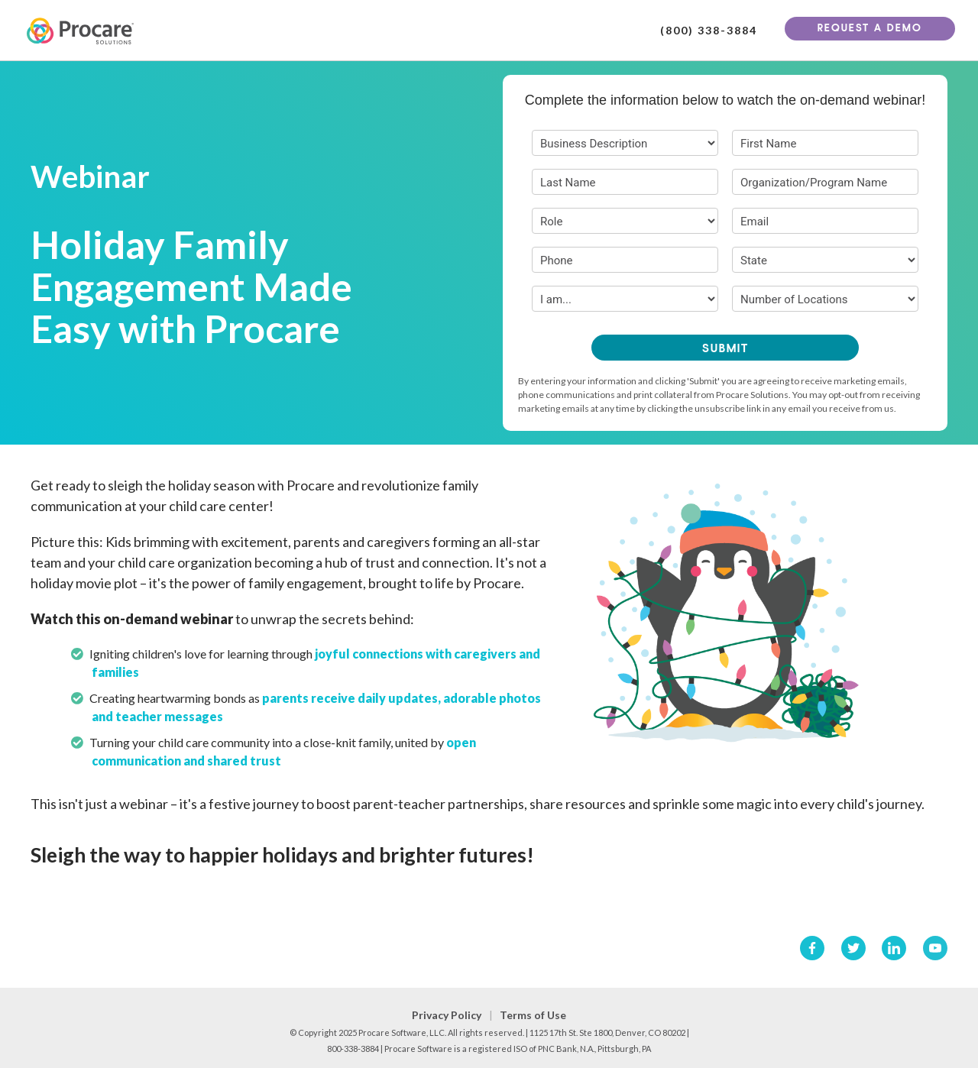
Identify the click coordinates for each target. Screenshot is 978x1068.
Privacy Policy (446, 1014)
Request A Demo (870, 28)
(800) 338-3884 (708, 30)
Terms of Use (533, 1014)
